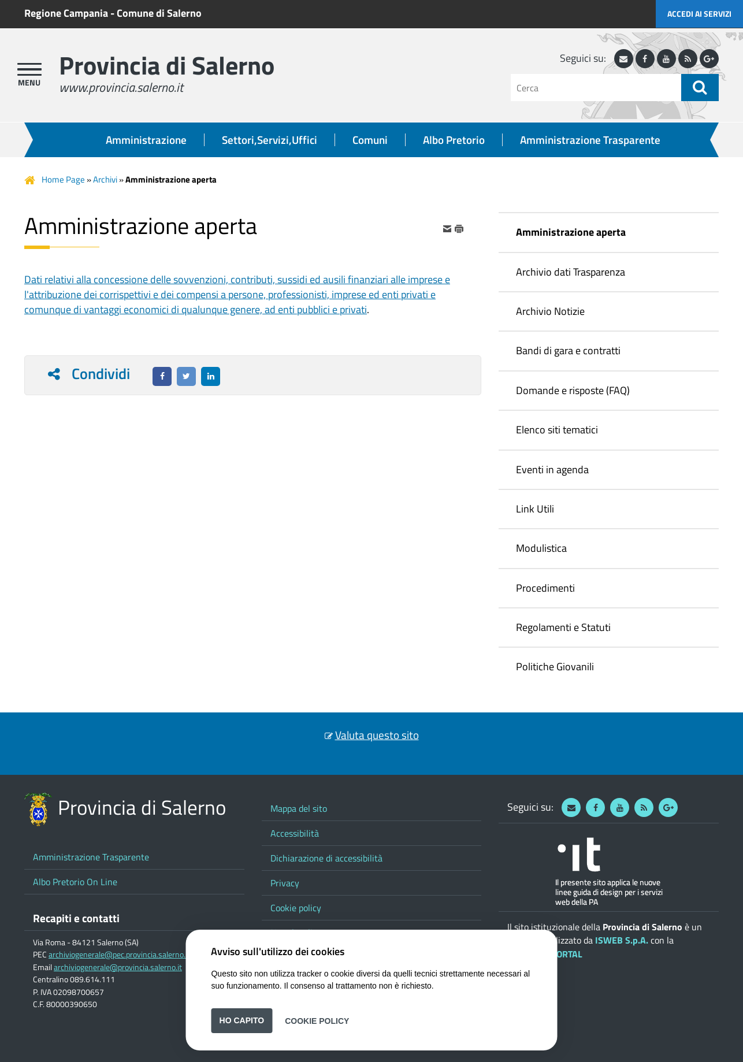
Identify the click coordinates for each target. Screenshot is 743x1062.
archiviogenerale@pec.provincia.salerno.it (119, 954)
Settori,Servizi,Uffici (269, 139)
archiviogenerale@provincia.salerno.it (118, 967)
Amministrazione (146, 139)
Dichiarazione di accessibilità (326, 858)
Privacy (284, 883)
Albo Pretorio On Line (75, 882)
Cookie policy (295, 908)
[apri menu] (29, 69)
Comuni (370, 139)
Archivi (105, 179)
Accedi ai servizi (699, 14)
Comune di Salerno (159, 13)
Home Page (63, 179)
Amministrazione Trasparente (590, 139)
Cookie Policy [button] (317, 1020)
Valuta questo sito (377, 735)
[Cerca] (596, 87)
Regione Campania (66, 13)
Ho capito (242, 1020)
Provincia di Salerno (166, 65)
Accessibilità (294, 833)
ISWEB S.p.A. (621, 940)
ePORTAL (564, 954)
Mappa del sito (298, 808)
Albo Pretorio (454, 139)
